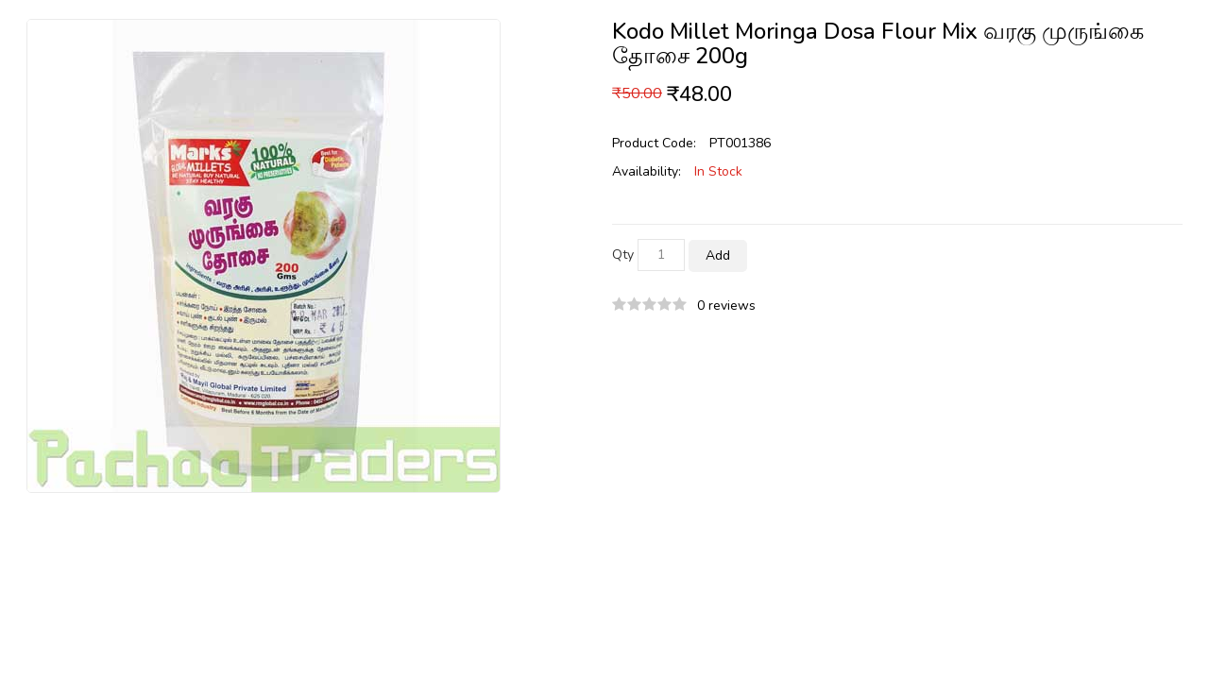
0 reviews (726, 305)
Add (718, 255)
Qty (623, 255)
